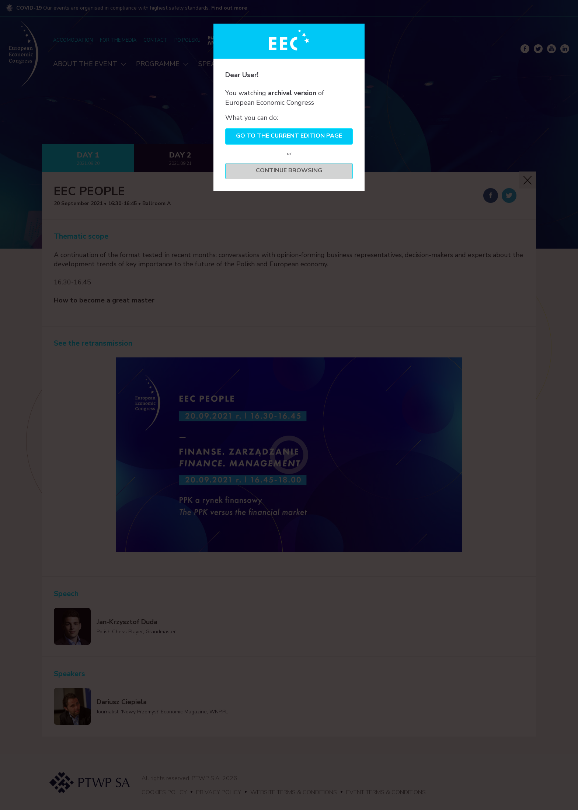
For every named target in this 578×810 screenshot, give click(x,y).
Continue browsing (289, 170)
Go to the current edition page (289, 136)
